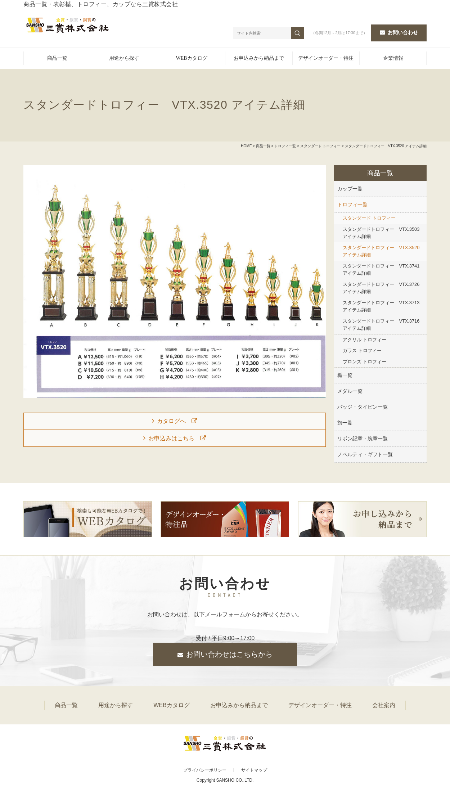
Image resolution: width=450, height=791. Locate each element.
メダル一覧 (350, 391)
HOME (246, 146)
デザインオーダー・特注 (326, 58)
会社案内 (383, 705)
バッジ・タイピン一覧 (362, 407)
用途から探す (124, 58)
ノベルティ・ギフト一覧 (365, 454)
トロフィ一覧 (285, 146)
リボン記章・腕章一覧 (362, 438)
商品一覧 (57, 58)
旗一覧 (344, 423)
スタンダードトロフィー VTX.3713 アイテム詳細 (381, 306)
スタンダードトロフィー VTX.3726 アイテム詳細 (381, 288)
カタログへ (171, 421)
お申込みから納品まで (259, 58)
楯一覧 (344, 375)
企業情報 (393, 58)
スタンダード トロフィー (320, 146)
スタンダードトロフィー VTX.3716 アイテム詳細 (381, 324)
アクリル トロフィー (364, 339)
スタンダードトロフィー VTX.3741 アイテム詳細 (381, 269)
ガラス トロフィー (362, 350)
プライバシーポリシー (204, 770)
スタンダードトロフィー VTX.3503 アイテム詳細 (381, 232)
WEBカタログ (191, 58)
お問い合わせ (403, 32)
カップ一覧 (350, 189)
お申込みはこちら (171, 438)
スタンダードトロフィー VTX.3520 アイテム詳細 (381, 251)
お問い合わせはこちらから (229, 654)
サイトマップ (254, 770)
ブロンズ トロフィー (364, 361)
